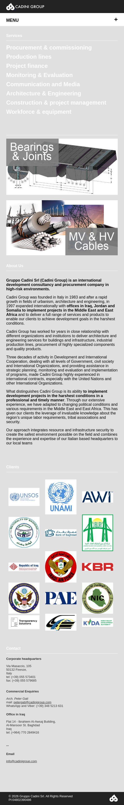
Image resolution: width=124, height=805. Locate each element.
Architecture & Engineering (43, 93)
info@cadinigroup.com (21, 761)
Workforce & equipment (38, 111)
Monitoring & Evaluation (39, 75)
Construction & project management (56, 102)
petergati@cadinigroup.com (32, 702)
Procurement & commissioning (49, 47)
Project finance (27, 66)
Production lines (29, 56)
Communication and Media (43, 84)
